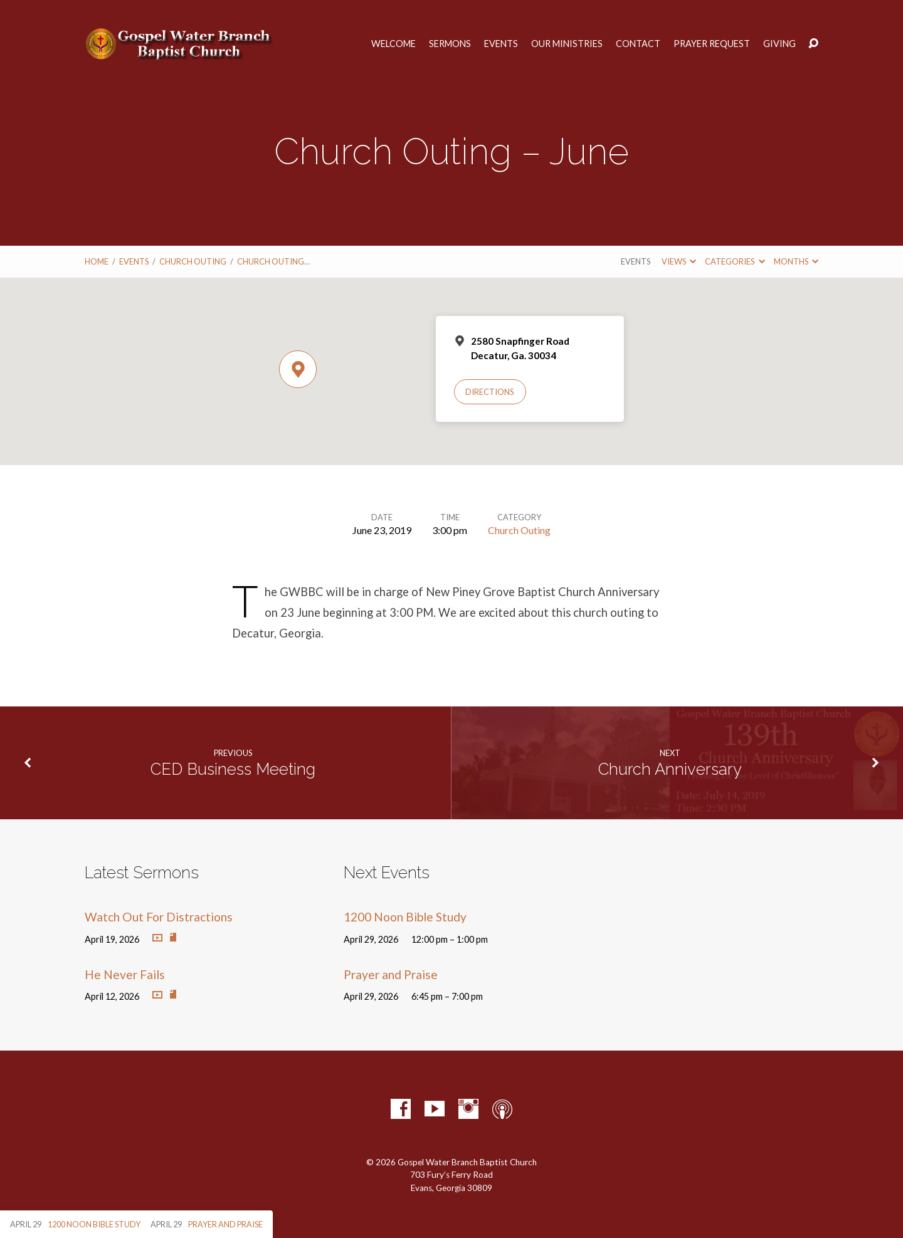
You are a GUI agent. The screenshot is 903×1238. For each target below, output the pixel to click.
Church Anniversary (670, 769)
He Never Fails (125, 974)
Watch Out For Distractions (159, 917)
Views (679, 261)
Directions (489, 392)
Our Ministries (567, 43)
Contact (638, 43)
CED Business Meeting (232, 769)
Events (501, 43)
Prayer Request (711, 43)
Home (96, 261)
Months (796, 261)
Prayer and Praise (391, 974)
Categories (734, 261)
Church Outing (192, 261)
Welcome (393, 43)
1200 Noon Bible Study (405, 917)
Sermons (450, 43)
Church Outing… (273, 261)
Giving (779, 43)
